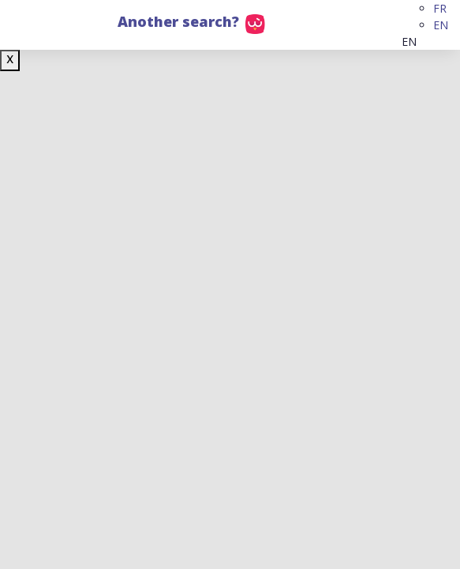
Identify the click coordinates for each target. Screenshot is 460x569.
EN (440, 24)
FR (440, 8)
